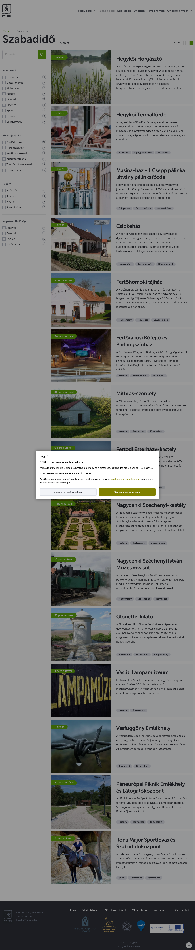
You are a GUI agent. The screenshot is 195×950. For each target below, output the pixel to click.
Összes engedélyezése (127, 492)
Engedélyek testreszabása (68, 492)
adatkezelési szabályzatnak (125, 479)
